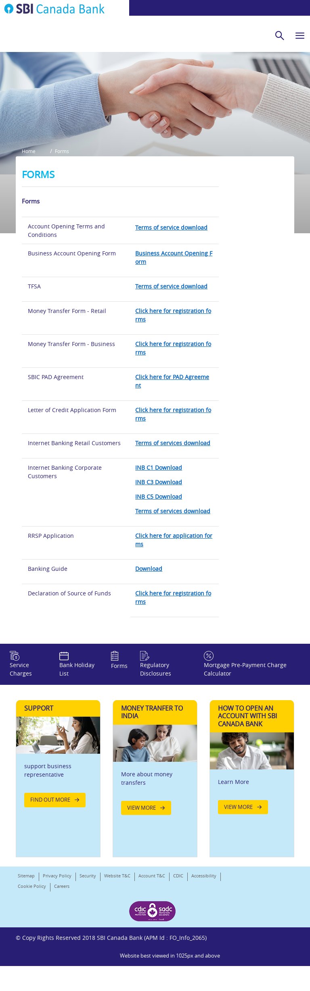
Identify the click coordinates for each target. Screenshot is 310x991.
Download (148, 613)
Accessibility (203, 932)
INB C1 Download (158, 512)
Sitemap (26, 932)
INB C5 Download (158, 541)
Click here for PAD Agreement (172, 426)
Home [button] (29, 198)
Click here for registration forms (173, 360)
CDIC (178, 932)
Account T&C (151, 932)
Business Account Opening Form (173, 302)
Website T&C (117, 932)
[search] (280, 35)
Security (88, 932)
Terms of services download (172, 487)
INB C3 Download (158, 527)
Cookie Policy (32, 942)
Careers (61, 942)
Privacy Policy (57, 932)
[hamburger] (300, 35)
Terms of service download (171, 272)
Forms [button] (65, 198)
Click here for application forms (173, 584)
